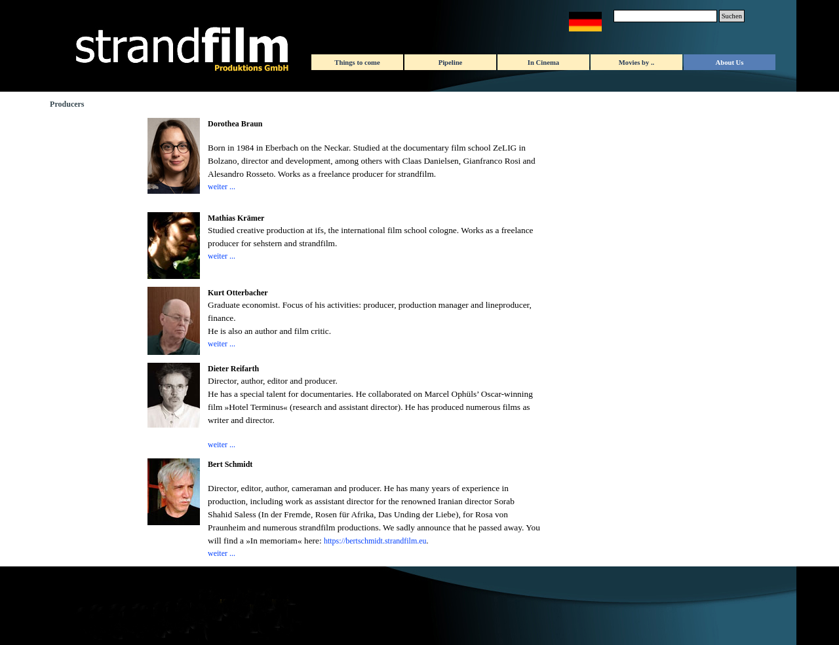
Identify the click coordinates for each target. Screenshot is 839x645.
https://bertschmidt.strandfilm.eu (375, 540)
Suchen (732, 16)
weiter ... (221, 186)
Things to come (357, 62)
